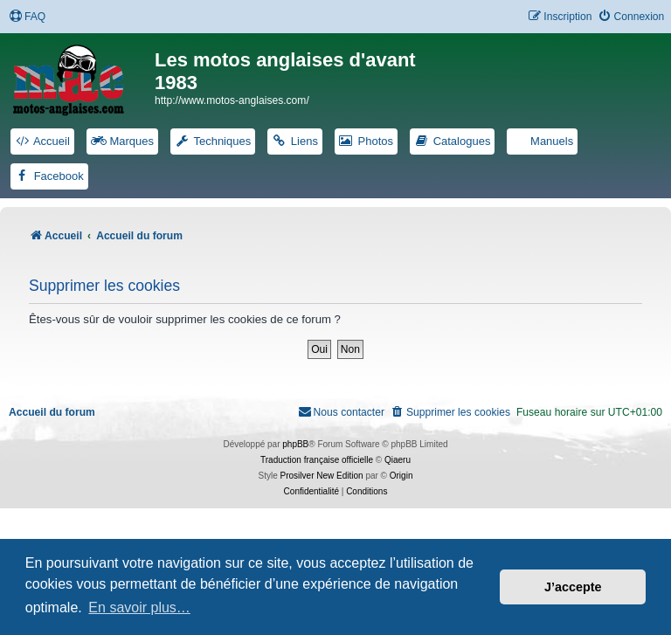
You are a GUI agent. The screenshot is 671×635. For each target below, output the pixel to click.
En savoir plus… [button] (139, 607)
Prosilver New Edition (321, 475)
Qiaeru (397, 460)
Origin (401, 475)
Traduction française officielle (316, 460)
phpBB (295, 444)
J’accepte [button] (573, 587)
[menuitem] (27, 17)
